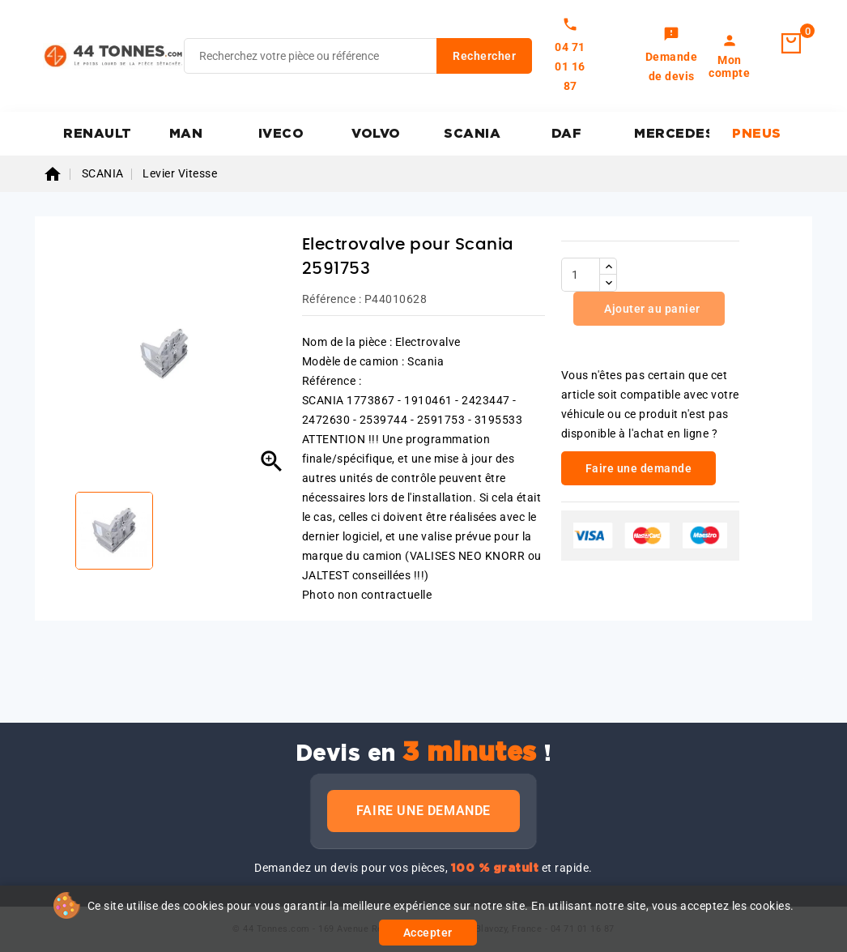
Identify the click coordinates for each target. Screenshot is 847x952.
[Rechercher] (358, 56)
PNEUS (756, 133)
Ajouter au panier (651, 308)
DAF (566, 133)
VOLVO (376, 133)
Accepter (428, 932)
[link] (671, 56)
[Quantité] (580, 275)
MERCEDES (671, 133)
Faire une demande (423, 810)
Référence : (332, 298)
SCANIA (472, 133)
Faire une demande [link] (638, 468)
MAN (186, 133)
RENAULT (97, 133)
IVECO (281, 133)
